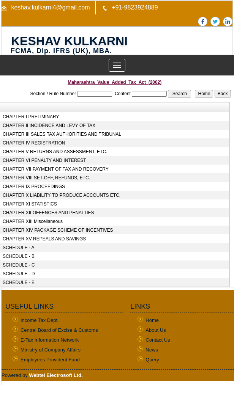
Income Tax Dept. (40, 320)
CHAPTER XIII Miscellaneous (33, 221)
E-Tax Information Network (50, 340)
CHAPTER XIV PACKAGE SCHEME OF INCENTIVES (58, 230)
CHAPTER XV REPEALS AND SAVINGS (44, 239)
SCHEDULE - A (18, 247)
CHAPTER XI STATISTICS (30, 204)
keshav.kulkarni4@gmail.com (49, 7)
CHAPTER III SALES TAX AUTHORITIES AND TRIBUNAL (62, 134)
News (151, 350)
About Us (155, 330)
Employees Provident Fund (50, 359)
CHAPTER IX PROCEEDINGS (34, 186)
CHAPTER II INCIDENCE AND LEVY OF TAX (49, 125)
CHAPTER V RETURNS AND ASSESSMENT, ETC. (55, 151)
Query (152, 359)
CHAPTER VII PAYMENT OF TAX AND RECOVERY (56, 169)
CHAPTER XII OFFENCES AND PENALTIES (48, 212)
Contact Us (157, 340)
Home (152, 320)
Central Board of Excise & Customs (59, 330)
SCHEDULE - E (19, 282)
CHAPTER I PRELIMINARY (31, 116)
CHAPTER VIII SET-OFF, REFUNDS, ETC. (46, 177)
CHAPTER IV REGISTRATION (34, 143)
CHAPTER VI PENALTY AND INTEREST (44, 160)
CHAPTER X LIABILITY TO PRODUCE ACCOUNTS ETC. (61, 195)
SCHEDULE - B (19, 256)
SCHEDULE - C (19, 265)
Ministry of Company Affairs (51, 350)
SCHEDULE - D (19, 273)
